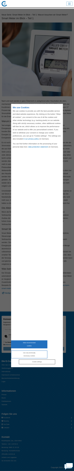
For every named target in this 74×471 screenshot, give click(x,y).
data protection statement (38, 147)
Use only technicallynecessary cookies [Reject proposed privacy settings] (29, 354)
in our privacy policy (31, 139)
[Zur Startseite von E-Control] (4, 3)
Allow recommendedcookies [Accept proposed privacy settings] (29, 344)
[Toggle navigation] (69, 4)
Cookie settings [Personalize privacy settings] (37, 362)
